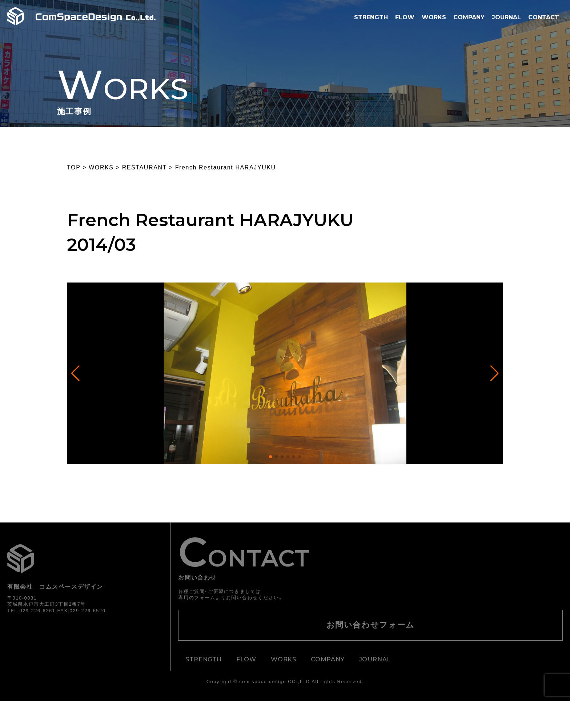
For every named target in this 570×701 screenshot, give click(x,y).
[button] (270, 456)
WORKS (434, 17)
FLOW (404, 17)
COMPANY (469, 17)
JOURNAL (506, 17)
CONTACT (543, 17)
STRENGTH (371, 17)
